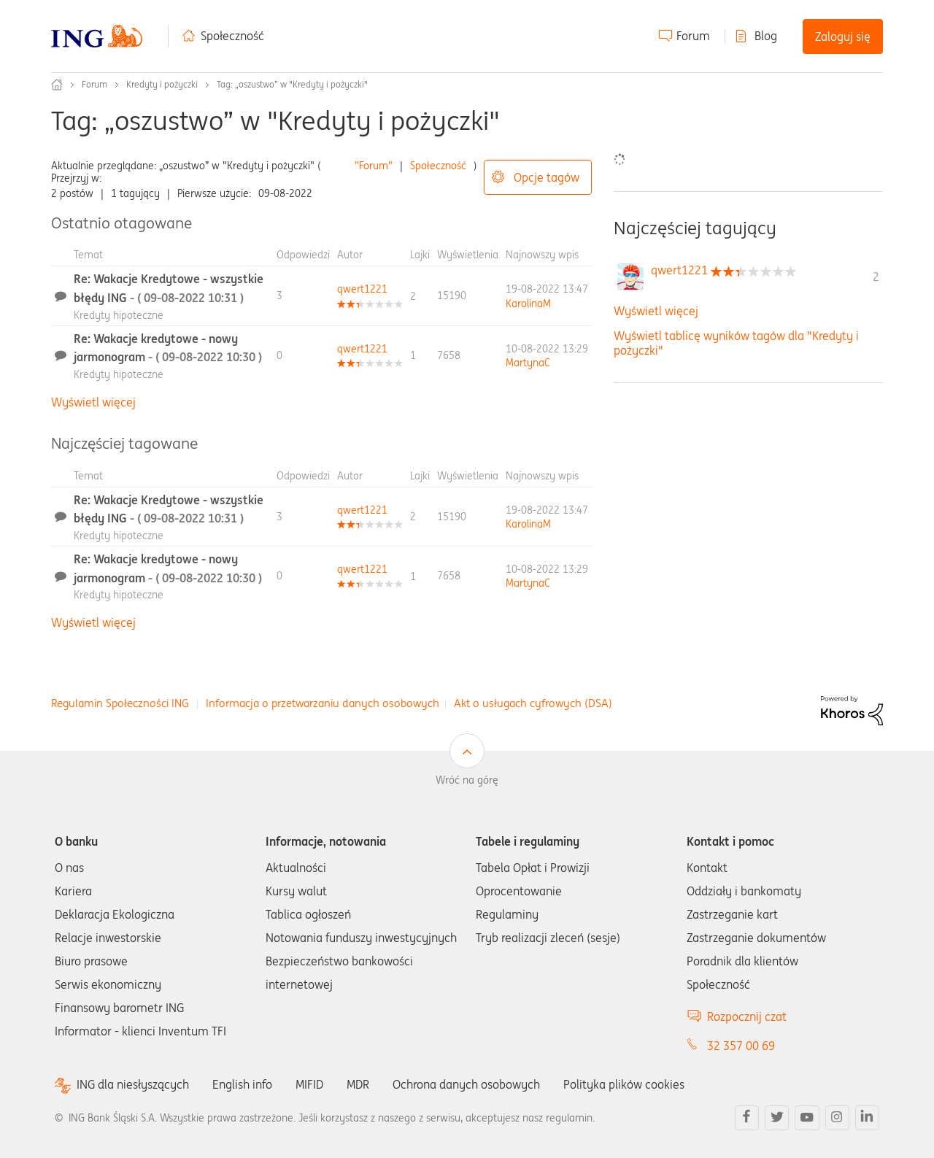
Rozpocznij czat (747, 1016)
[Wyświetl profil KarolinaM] (528, 303)
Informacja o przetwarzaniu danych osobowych (322, 703)
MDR (358, 1084)
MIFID (309, 1084)
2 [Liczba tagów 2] (876, 276)
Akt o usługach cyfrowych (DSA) (533, 703)
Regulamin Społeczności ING (120, 703)
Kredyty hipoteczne (118, 315)
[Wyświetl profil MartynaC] (528, 362)
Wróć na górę (467, 780)
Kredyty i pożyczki (162, 84)
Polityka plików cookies (623, 1084)
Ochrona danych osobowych (466, 1084)
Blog (765, 35)
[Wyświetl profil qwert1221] (362, 289)
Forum (693, 35)
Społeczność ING (57, 84)
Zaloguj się (843, 36)
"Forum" (374, 165)
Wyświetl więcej (93, 402)
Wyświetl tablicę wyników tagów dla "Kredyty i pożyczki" (736, 342)
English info (242, 1084)
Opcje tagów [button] (546, 177)
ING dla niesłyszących (133, 1085)
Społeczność (232, 35)
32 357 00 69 (741, 1045)
